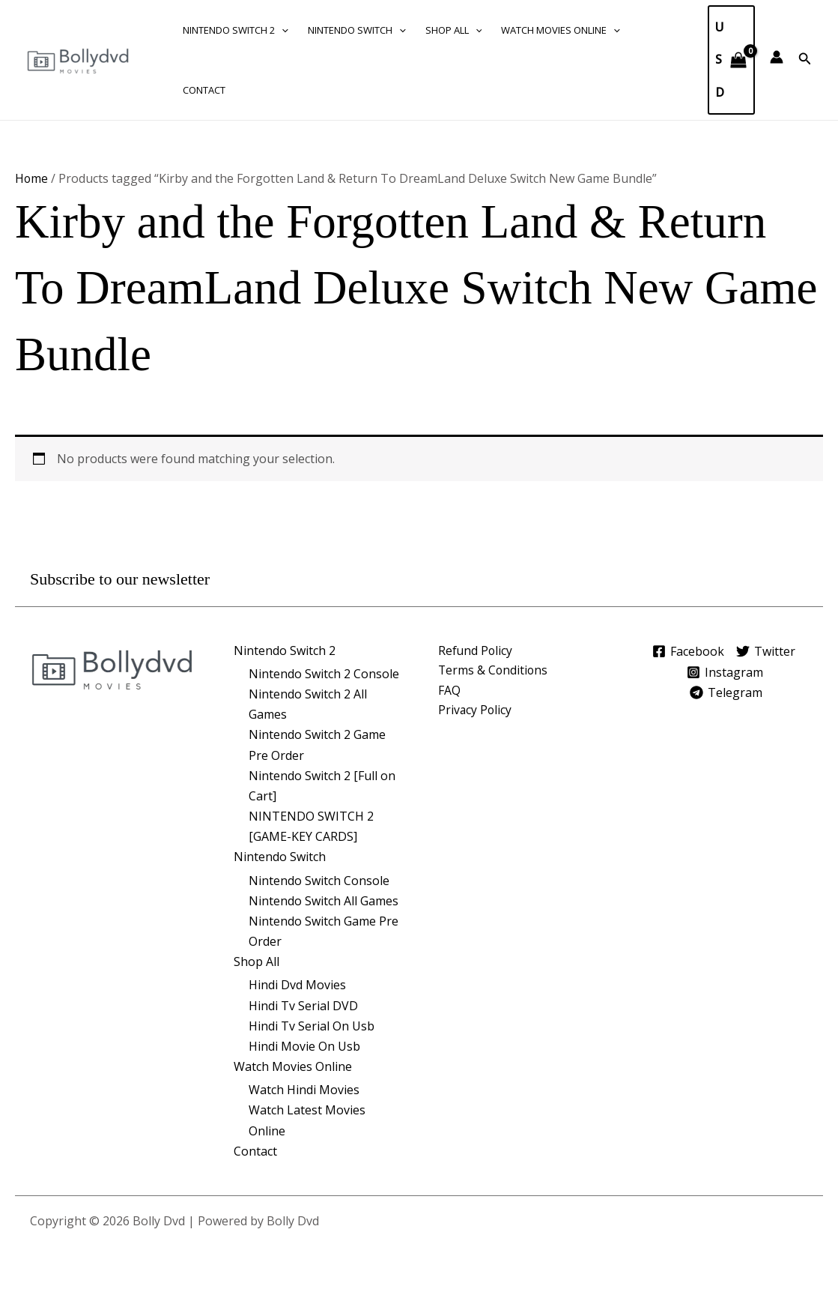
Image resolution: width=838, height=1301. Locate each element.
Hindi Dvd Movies (297, 984)
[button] (281, 30)
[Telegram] (727, 691)
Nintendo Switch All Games (323, 901)
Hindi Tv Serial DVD (303, 1005)
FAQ (449, 691)
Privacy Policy (475, 711)
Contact (204, 90)
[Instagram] (724, 671)
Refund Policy (476, 650)
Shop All (453, 30)
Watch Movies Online (560, 30)
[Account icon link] (776, 57)
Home (32, 178)
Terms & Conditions (494, 670)
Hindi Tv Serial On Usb (311, 1026)
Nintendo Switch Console (319, 880)
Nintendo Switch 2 (235, 30)
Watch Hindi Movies (304, 1089)
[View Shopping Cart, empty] (731, 60)
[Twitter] (767, 651)
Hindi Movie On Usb (304, 1046)
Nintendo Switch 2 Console (324, 673)
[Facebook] (684, 651)
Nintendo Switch (357, 30)
